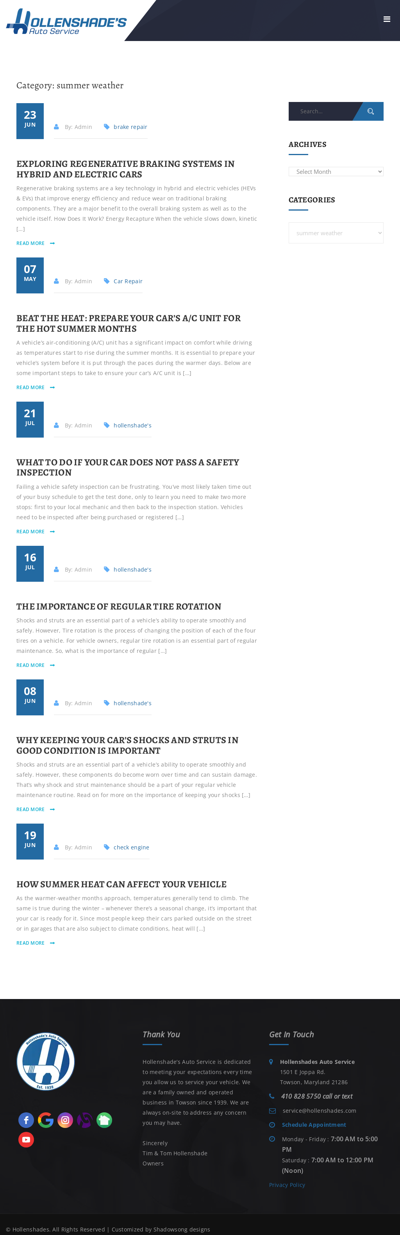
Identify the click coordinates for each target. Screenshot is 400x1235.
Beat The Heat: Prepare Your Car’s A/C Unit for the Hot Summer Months (128, 323)
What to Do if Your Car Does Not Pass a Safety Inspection (127, 467)
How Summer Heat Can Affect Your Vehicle (121, 884)
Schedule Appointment (314, 1124)
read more (31, 243)
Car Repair (128, 281)
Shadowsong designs (182, 1229)
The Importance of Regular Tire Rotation (118, 606)
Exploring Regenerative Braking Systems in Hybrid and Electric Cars (125, 168)
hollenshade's (133, 425)
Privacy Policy (287, 1185)
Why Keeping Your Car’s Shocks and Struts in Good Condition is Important (127, 745)
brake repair (130, 126)
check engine (131, 847)
